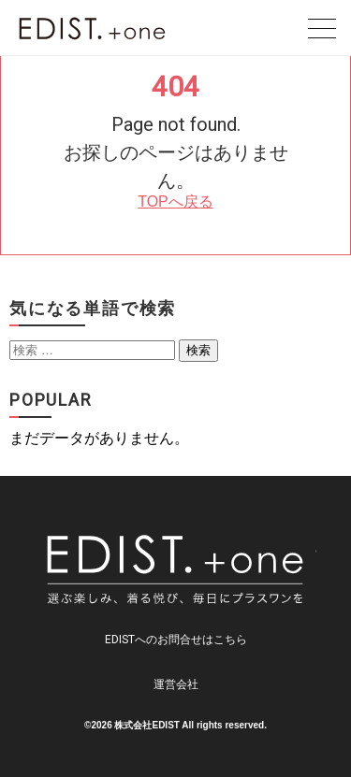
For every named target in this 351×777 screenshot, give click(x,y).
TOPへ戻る (175, 201)
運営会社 (176, 684)
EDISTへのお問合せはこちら (176, 639)
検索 (198, 350)
